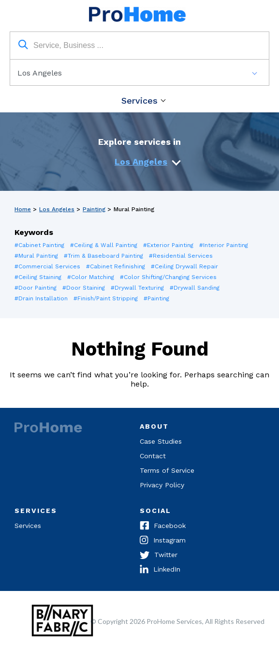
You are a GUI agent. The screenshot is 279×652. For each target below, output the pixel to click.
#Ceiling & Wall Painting (103, 245)
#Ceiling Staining (38, 277)
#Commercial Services (47, 266)
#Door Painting (36, 287)
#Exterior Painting (168, 245)
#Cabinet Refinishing (115, 266)
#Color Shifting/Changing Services (168, 277)
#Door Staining (83, 287)
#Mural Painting (36, 255)
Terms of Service (167, 470)
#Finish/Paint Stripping (105, 298)
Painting (94, 209)
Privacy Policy (162, 485)
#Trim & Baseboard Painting (103, 255)
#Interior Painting (223, 245)
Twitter (158, 555)
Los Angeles (141, 161)
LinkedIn (160, 570)
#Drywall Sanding (195, 287)
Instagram (163, 541)
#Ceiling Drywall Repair (184, 266)
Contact (153, 456)
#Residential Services (181, 255)
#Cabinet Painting (39, 245)
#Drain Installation (41, 298)
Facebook (163, 526)
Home (23, 209)
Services (139, 100)
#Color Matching (90, 277)
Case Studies (161, 441)
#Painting (156, 298)
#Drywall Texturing (137, 287)
